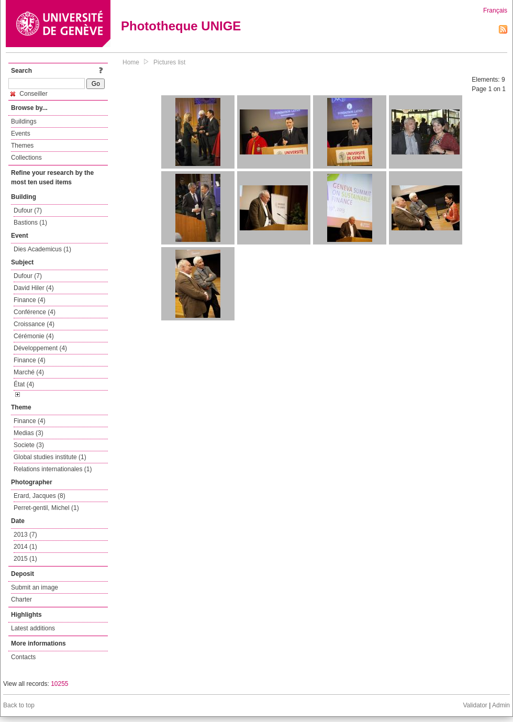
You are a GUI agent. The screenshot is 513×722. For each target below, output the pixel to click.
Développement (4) (40, 348)
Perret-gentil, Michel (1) (46, 508)
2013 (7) (25, 534)
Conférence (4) (34, 312)
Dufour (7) (28, 210)
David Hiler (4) (34, 288)
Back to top (19, 705)
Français (495, 10)
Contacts (23, 657)
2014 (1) (25, 546)
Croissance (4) (34, 324)
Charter (21, 599)
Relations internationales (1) (53, 469)
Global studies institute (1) (50, 457)
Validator (475, 705)
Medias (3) (28, 433)
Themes (22, 145)
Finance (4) (30, 300)
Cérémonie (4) (34, 336)
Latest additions (33, 628)
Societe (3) (29, 445)
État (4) (24, 384)
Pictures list (169, 62)
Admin (501, 705)
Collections (26, 157)
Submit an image (34, 587)
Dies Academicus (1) (42, 249)
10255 (59, 683)
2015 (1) (25, 558)
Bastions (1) (30, 222)
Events (20, 133)
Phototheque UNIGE (181, 26)
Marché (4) (29, 372)
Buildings (24, 121)
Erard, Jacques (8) (39, 495)
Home (130, 62)
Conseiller (29, 93)
